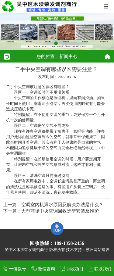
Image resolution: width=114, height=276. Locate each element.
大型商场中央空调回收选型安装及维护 (60, 211)
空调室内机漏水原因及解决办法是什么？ (62, 204)
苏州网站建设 (97, 250)
